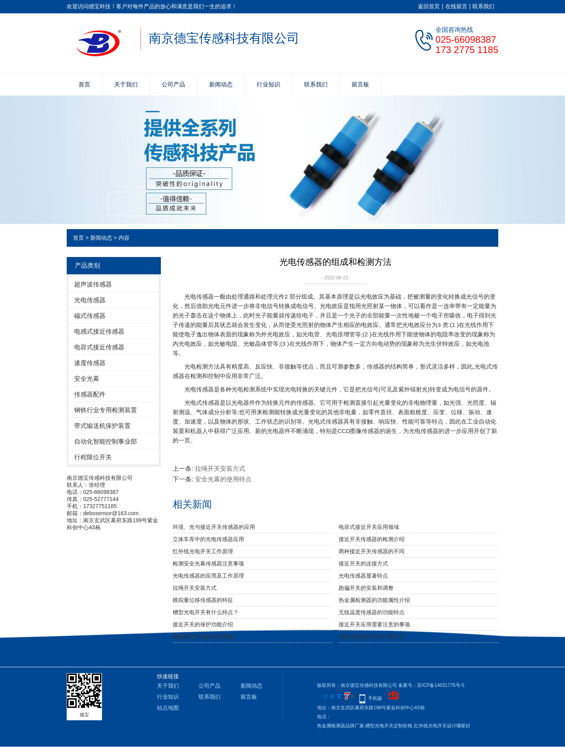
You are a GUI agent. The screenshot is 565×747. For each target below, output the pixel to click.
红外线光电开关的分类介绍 (372, 636)
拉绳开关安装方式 (220, 468)
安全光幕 (86, 378)
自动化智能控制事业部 (105, 441)
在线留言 (456, 6)
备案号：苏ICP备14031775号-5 (431, 685)
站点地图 (168, 708)
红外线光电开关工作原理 (203, 551)
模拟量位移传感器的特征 (203, 600)
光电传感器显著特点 (363, 576)
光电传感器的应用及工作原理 (208, 576)
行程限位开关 (93, 457)
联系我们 (483, 6)
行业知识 (268, 84)
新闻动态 (221, 84)
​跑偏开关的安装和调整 (366, 588)
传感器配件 (90, 394)
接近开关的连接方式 (363, 563)
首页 (84, 84)
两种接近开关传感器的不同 (372, 551)
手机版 (375, 698)
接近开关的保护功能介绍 (203, 624)
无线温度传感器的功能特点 (372, 612)
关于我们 (126, 84)
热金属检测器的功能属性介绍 (374, 600)
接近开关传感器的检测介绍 (372, 539)
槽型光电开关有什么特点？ (206, 612)
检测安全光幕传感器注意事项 (208, 563)
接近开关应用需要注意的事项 (374, 624)
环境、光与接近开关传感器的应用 (214, 527)
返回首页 (429, 6)
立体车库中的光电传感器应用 (208, 539)
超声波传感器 (93, 284)
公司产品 (173, 84)
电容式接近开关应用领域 (369, 527)
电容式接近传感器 (99, 347)
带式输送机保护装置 (102, 425)
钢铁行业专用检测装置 (105, 410)
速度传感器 (90, 363)
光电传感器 (90, 300)
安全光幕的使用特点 (223, 479)
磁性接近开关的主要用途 (203, 636)
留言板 (360, 84)
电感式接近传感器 (99, 331)
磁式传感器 (90, 315)
